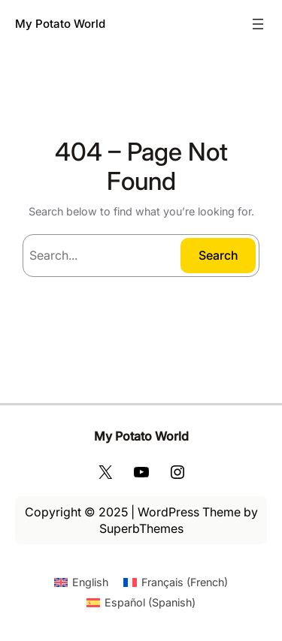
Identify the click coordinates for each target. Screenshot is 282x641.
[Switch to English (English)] (81, 582)
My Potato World (60, 24)
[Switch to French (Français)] (175, 582)
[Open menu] (258, 24)
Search (218, 255)
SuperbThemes (141, 528)
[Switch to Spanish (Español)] (141, 602)
